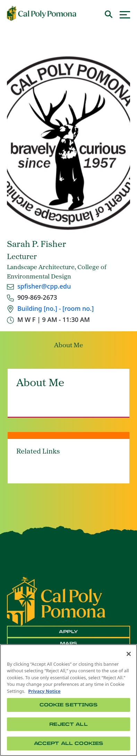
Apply (68, 631)
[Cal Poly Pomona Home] (41, 13)
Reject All (68, 724)
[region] (68, 700)
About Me (68, 345)
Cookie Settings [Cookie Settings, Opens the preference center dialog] (69, 704)
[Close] (128, 654)
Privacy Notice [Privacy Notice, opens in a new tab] (44, 691)
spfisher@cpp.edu (44, 286)
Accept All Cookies (68, 743)
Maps (68, 643)
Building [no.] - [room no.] (55, 308)
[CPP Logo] (56, 601)
